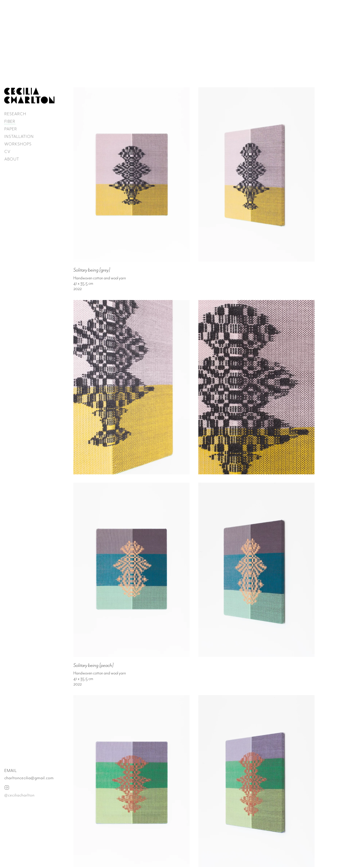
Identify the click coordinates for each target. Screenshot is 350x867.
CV (7, 151)
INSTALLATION (19, 136)
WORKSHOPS (18, 144)
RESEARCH (15, 113)
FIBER (9, 121)
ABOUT (11, 159)
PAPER (10, 129)
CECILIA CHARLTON (29, 95)
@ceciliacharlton (19, 795)
